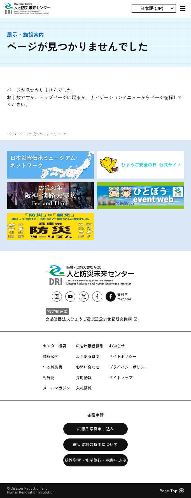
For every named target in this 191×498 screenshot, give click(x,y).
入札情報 (84, 388)
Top (10, 133)
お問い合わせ (87, 367)
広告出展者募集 (89, 345)
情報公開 (51, 356)
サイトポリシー (122, 356)
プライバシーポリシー (128, 367)
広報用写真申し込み (95, 428)
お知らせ (117, 345)
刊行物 (49, 377)
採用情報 (84, 377)
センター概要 (54, 345)
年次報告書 (52, 367)
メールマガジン (56, 388)
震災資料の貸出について (95, 444)
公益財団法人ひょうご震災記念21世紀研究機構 (92, 319)
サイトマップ (120, 377)
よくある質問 (87, 356)
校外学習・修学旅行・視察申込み (96, 460)
